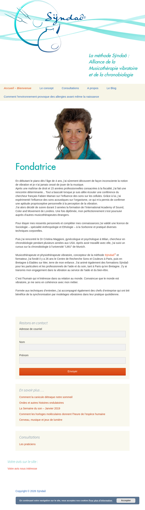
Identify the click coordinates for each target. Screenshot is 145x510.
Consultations (70, 88)
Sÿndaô (110, 255)
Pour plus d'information (101, 500)
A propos (92, 88)
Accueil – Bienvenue (17, 88)
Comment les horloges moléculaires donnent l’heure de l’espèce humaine (62, 414)
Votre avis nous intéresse (22, 468)
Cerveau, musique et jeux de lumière (40, 419)
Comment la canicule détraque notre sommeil (45, 397)
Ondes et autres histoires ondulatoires (41, 402)
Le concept (46, 88)
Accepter (126, 500)
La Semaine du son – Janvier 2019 (39, 408)
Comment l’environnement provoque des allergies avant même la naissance (51, 96)
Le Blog (111, 88)
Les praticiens (27, 444)
